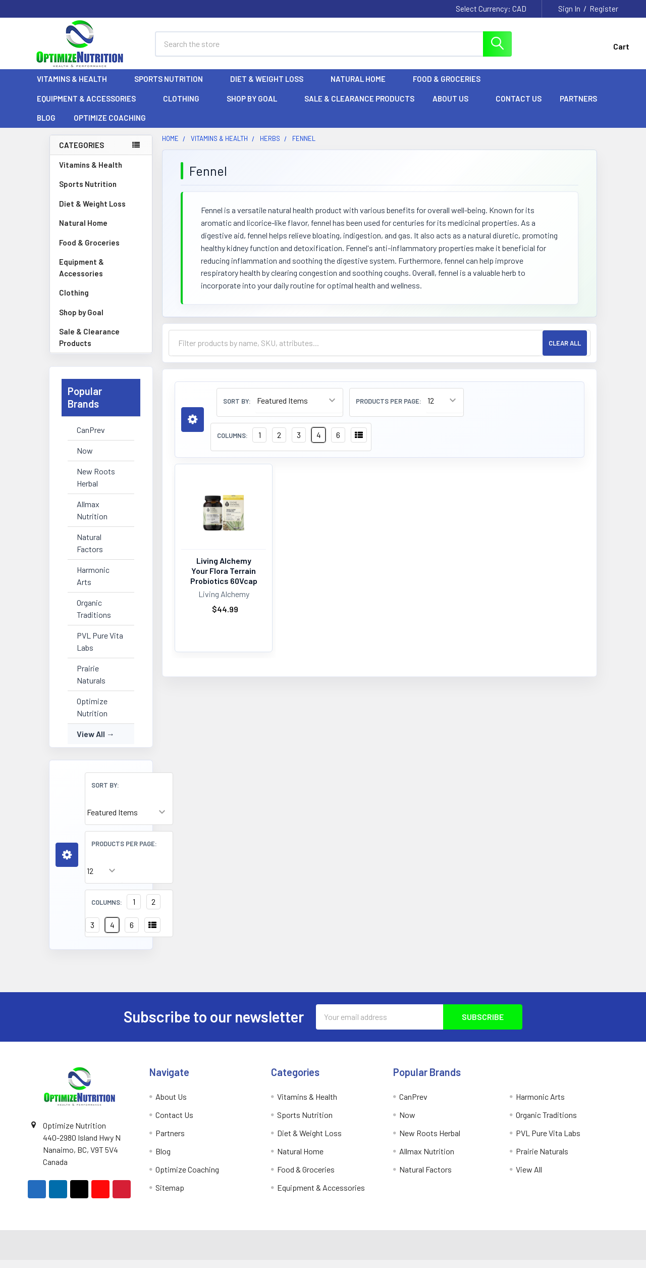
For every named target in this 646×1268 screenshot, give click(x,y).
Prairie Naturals (91, 682)
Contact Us (519, 106)
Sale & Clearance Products (359, 106)
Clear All (565, 351)
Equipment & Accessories (91, 106)
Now (85, 458)
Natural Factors (90, 551)
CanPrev (91, 438)
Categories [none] (81, 153)
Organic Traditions (94, 616)
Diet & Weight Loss (271, 87)
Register (603, 8)
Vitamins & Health (76, 87)
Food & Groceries (451, 87)
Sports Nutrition (173, 87)
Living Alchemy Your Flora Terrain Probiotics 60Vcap (223, 579)
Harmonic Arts (93, 584)
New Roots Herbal (96, 485)
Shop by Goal (256, 106)
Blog (46, 126)
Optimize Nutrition (92, 715)
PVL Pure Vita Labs (100, 649)
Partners (583, 106)
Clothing (185, 106)
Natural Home (363, 87)
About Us (455, 106)
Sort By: (105, 793)
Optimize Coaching (110, 126)
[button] (67, 863)
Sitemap (169, 1195)
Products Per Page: (124, 852)
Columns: (106, 910)
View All (91, 742)
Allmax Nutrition (92, 518)
